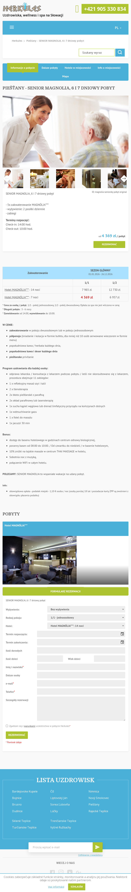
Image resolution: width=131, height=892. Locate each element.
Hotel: (9, 625)
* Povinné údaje (13, 742)
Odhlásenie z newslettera (90, 855)
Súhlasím (77, 886)
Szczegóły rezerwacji (17, 699)
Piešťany (94, 804)
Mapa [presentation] (65, 76)
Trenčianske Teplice (63, 821)
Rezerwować (109, 244)
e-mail (10, 683)
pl (118, 28)
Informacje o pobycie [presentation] (23, 67)
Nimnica (94, 791)
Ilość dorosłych (14, 650)
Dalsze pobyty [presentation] (50, 67)
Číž (52, 791)
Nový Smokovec (99, 798)
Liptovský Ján (58, 798)
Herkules (17, 40)
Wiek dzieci (74, 658)
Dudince (17, 811)
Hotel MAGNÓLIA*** (17, 290)
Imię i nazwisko (15, 667)
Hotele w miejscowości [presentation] (78, 67)
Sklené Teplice (21, 821)
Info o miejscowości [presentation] (109, 67)
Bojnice (16, 798)
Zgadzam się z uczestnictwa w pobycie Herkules (38, 726)
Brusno (17, 804)
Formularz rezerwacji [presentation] (65, 591)
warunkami (29, 726)
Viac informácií (56, 886)
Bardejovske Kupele (25, 791)
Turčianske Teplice (24, 827)
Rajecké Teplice (98, 811)
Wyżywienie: (13, 609)
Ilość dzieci (12, 658)
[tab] (22, 68)
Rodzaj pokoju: (14, 617)
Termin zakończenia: (17, 642)
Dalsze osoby (13, 675)
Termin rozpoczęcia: (16, 634)
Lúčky (54, 811)
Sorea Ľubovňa (60, 804)
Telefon (10, 691)
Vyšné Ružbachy (60, 827)
